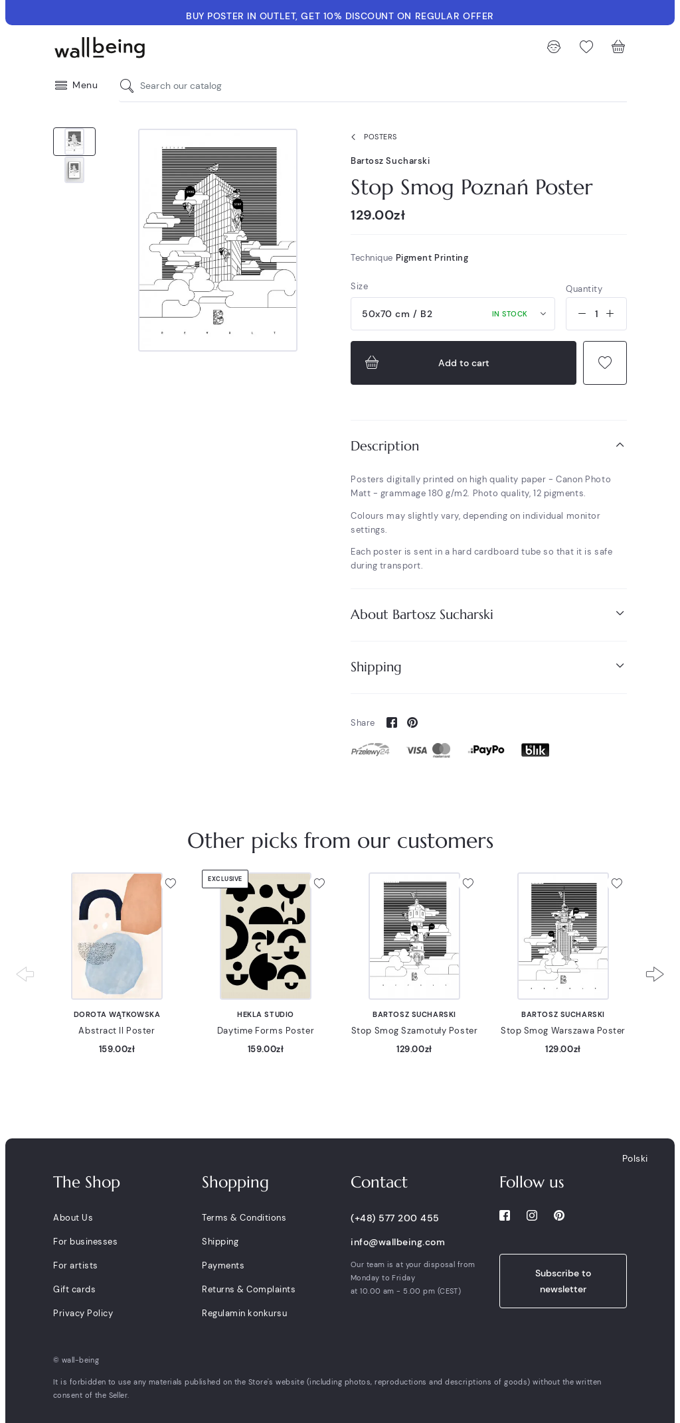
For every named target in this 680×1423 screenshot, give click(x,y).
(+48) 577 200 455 (395, 1218)
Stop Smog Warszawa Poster (563, 1030)
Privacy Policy (83, 1313)
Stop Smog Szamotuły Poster (414, 1030)
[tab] (489, 446)
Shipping (489, 666)
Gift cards (74, 1289)
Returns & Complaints (249, 1289)
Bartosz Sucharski (390, 161)
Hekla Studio (265, 1014)
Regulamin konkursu (244, 1313)
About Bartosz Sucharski (489, 614)
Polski (635, 1158)
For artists (75, 1265)
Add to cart (425, 363)
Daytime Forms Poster (265, 1030)
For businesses (85, 1241)
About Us (73, 1217)
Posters (371, 137)
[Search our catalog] (130, 86)
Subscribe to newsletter (563, 1281)
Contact (379, 1182)
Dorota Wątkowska (117, 1014)
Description (489, 445)
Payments (223, 1265)
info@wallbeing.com (398, 1242)
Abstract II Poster (116, 1030)
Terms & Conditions (244, 1217)
